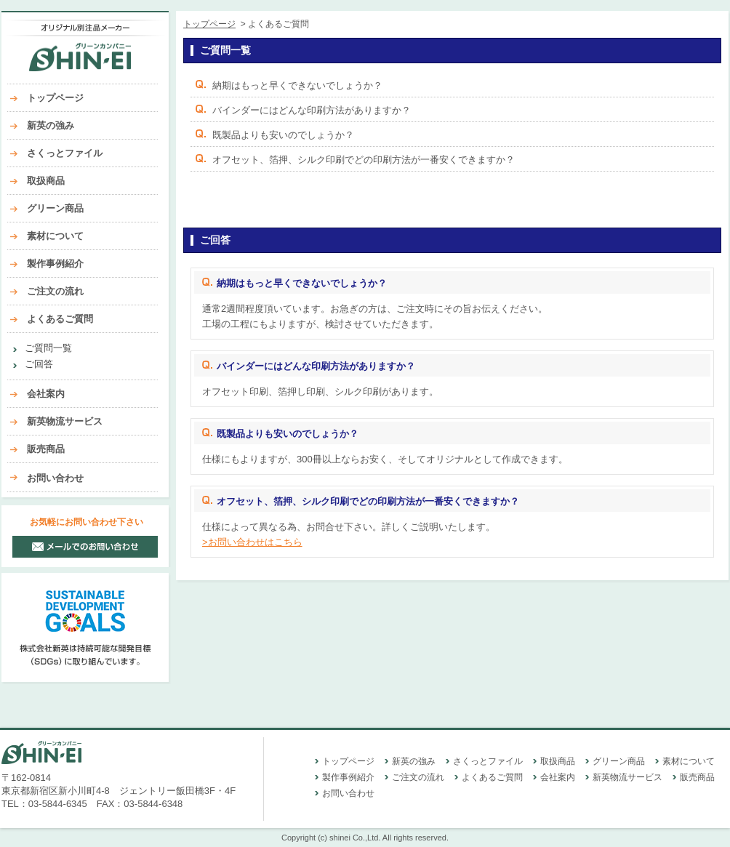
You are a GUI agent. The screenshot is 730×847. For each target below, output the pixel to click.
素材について (55, 235)
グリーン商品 (55, 208)
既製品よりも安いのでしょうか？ (283, 134)
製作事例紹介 (55, 263)
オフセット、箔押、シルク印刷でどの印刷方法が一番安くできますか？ (363, 159)
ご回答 (39, 363)
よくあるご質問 (60, 318)
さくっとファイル (65, 153)
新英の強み (50, 125)
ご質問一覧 (48, 347)
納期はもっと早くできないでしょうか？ (297, 85)
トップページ (55, 97)
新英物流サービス (65, 421)
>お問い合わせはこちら (252, 542)
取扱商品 (46, 180)
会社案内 (46, 393)
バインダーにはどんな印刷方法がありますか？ (311, 110)
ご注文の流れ (55, 291)
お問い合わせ (55, 478)
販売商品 (46, 448)
